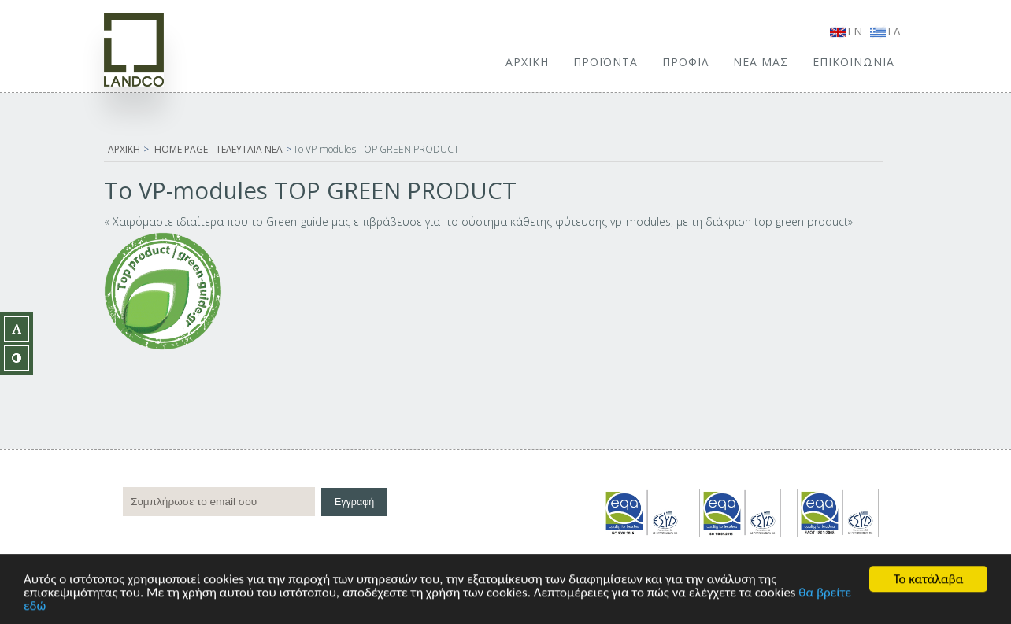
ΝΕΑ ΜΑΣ (760, 61)
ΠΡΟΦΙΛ (685, 61)
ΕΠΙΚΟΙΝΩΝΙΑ (853, 61)
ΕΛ (885, 31)
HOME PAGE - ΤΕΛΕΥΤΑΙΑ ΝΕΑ (218, 149)
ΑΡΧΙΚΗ (527, 61)
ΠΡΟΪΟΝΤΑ (605, 61)
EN (846, 31)
